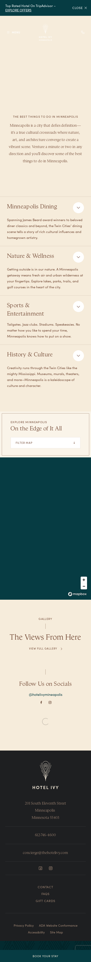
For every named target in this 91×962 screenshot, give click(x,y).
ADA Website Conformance (58, 925)
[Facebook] (41, 702)
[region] (45, 528)
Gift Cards (46, 901)
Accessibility (36, 932)
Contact (46, 887)
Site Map (56, 932)
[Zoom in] (84, 580)
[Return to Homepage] (46, 775)
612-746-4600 (45, 835)
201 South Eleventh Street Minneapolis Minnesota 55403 (45, 810)
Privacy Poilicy (24, 925)
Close (79, 8)
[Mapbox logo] (77, 594)
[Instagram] (50, 702)
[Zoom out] (84, 586)
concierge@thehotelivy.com (45, 853)
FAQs (45, 894)
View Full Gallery (43, 648)
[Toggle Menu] (13, 32)
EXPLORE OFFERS (18, 10)
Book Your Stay (46, 956)
